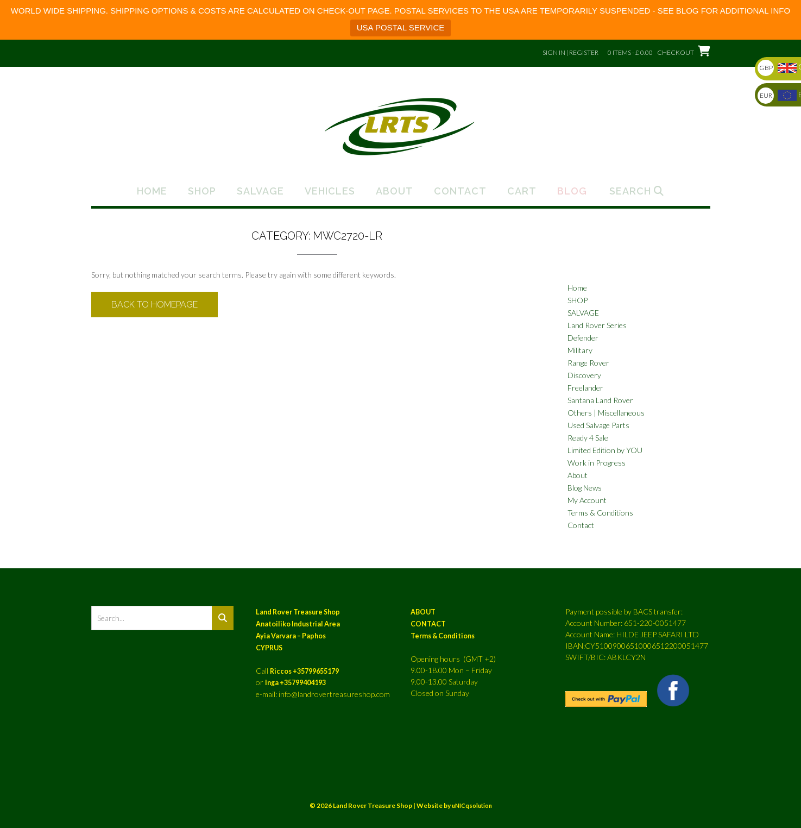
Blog (572, 191)
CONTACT (428, 624)
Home (152, 191)
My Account (587, 500)
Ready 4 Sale (587, 437)
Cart (522, 191)
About (394, 191)
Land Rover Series (597, 325)
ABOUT (423, 612)
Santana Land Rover (600, 400)
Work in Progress (596, 462)
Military (579, 350)
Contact (460, 191)
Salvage (260, 191)
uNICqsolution (472, 805)
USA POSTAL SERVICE (400, 27)
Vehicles (330, 191)
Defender (582, 337)
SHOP (577, 300)
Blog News (584, 487)
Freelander (585, 387)
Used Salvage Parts (598, 425)
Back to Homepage (154, 304)
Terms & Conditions (600, 512)
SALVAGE (583, 312)
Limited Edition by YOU (604, 450)
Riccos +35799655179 (304, 671)
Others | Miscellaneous (606, 412)
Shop (202, 191)
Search (636, 191)
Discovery (584, 375)
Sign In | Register (570, 52)
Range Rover (588, 362)
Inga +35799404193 (295, 683)
